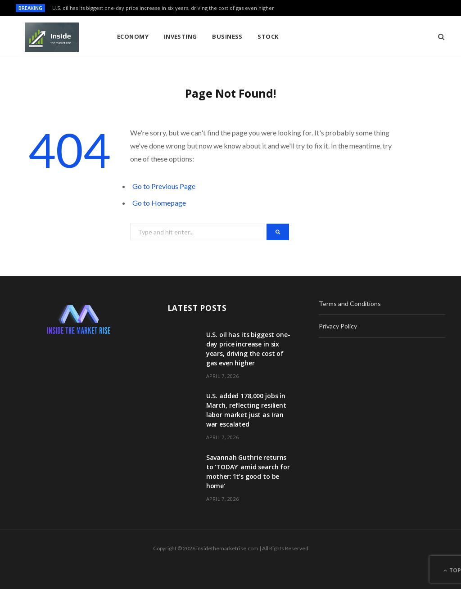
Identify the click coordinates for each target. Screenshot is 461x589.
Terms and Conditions (350, 303)
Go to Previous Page (163, 186)
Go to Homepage (159, 202)
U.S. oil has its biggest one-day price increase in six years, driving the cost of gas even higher (163, 8)
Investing (180, 36)
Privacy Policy (338, 326)
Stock (268, 36)
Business (227, 36)
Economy (133, 36)
